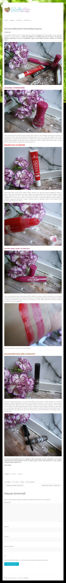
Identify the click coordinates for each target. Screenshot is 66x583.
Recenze (20, 474)
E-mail (6, 536)
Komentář (7, 502)
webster (26, 578)
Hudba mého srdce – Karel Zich (51, 485)
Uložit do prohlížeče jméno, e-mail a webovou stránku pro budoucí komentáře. (26, 560)
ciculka (8, 482)
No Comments (30, 482)
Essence (14, 474)
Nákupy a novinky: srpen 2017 (14, 485)
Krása (22, 482)
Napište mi (27, 20)
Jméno (6, 526)
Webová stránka (8, 546)
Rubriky (12, 20)
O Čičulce (19, 20)
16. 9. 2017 (15, 482)
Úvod (6, 20)
